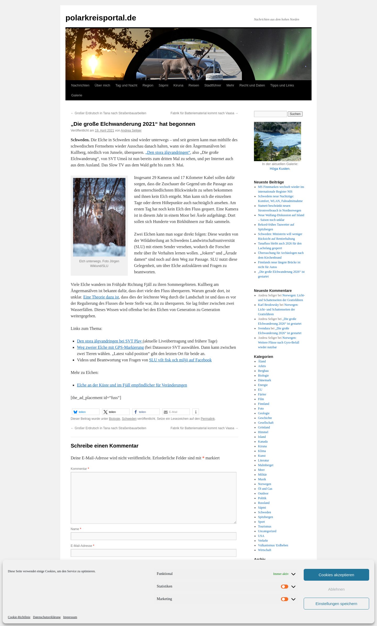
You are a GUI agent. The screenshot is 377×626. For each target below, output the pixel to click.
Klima (262, 451)
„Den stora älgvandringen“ (167, 152)
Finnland (263, 404)
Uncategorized (267, 531)
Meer (261, 470)
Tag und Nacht (126, 85)
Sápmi (163, 85)
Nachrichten (80, 85)
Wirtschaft (264, 550)
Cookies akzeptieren (336, 575)
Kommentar (80, 469)
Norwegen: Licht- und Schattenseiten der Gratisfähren (278, 309)
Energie (263, 385)
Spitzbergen (265, 517)
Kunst (262, 456)
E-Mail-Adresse (82, 546)
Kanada (263, 441)
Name (76, 529)
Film (261, 399)
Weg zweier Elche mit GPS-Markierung (110, 347)
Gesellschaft (266, 422)
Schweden (129, 419)
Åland (262, 361)
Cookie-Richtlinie (19, 617)
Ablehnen (336, 589)
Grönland (264, 427)
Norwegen (264, 484)
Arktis (262, 366)
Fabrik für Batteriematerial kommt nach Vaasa (204, 113)
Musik (262, 479)
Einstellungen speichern (336, 603)
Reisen (193, 85)
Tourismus (264, 526)
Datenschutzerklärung (46, 617)
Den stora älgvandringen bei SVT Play (110, 341)
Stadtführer (212, 85)
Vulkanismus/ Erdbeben (273, 545)
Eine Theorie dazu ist (101, 297)
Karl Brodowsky (268, 305)
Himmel (263, 432)
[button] (85, 412)
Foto (261, 408)
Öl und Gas (265, 489)
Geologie (264, 413)
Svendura (264, 328)
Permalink (208, 419)
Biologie (114, 419)
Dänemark (264, 380)
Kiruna (179, 85)
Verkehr (263, 540)
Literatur (263, 460)
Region (147, 85)
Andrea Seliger (131, 130)
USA (261, 536)
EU (260, 389)
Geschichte (265, 418)
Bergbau (263, 371)
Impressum (70, 617)
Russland (264, 503)
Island (262, 437)
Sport (261, 522)
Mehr (230, 85)
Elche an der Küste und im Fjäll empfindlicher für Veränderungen (132, 385)
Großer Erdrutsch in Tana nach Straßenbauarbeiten (108, 113)
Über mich (102, 85)
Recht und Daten (252, 85)
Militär (262, 474)
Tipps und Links (282, 85)
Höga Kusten (280, 169)
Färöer (262, 394)
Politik (262, 498)
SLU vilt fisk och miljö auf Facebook (180, 360)
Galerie (76, 95)
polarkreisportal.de (100, 17)
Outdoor (263, 493)
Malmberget (265, 465)
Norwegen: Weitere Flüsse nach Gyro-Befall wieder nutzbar (278, 342)
